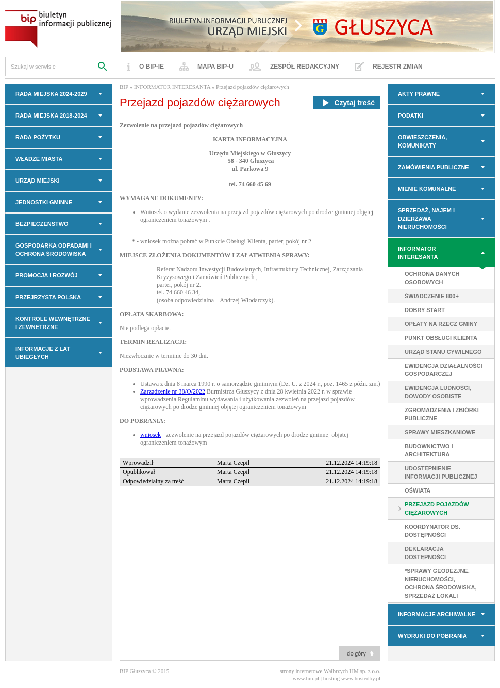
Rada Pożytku (37, 137)
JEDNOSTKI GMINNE (43, 202)
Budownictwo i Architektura (429, 450)
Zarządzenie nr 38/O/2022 (172, 391)
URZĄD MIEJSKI (37, 180)
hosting (331, 678)
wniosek (150, 434)
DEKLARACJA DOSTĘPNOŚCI (425, 553)
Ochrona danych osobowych (432, 278)
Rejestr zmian (398, 66)
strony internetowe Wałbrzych (314, 671)
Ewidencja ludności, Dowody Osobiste (438, 392)
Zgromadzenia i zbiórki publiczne (442, 414)
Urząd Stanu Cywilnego (443, 352)
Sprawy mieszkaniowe (440, 432)
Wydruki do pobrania (432, 636)
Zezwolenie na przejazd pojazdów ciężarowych (181, 125)
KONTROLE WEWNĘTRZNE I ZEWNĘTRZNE (52, 323)
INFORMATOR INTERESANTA (418, 252)
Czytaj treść (347, 102)
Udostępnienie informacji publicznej (441, 472)
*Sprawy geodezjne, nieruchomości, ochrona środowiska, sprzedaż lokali (441, 583)
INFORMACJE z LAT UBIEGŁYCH (42, 353)
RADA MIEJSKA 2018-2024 (51, 115)
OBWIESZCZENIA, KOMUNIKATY (422, 141)
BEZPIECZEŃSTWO (42, 224)
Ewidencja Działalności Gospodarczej (443, 370)
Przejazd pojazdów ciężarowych (437, 508)
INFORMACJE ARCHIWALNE (436, 614)
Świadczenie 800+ (432, 296)
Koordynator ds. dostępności (432, 530)
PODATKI (410, 115)
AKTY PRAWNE (419, 94)
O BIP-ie (151, 66)
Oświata (417, 490)
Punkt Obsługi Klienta (441, 338)
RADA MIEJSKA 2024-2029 (51, 94)
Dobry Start (425, 310)
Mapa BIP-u (215, 66)
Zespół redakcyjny (304, 66)
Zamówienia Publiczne (433, 167)
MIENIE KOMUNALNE (427, 189)
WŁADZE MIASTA (38, 159)
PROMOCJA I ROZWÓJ (46, 275)
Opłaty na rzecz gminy (441, 324)
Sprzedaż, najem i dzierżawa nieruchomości (426, 218)
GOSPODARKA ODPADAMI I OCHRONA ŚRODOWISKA (53, 249)
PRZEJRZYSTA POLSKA (48, 297)
